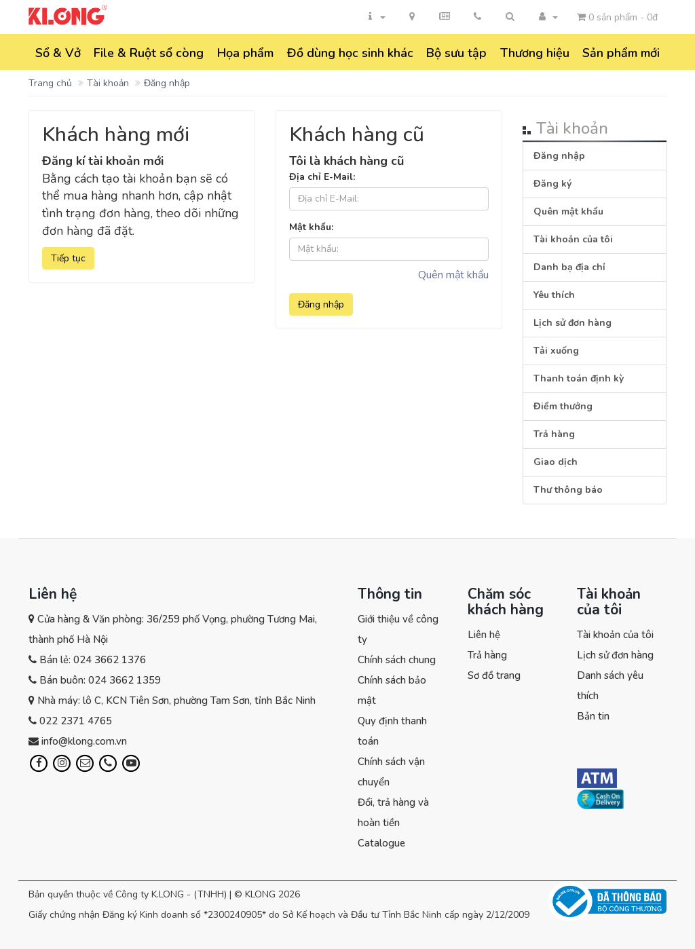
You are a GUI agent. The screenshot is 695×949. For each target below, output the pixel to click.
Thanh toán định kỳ (578, 378)
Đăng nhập (167, 83)
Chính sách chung (397, 660)
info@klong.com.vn (84, 741)
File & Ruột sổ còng (149, 53)
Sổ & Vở (58, 53)
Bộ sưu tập (456, 53)
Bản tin (593, 716)
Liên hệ (484, 634)
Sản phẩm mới (621, 53)
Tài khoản (108, 83)
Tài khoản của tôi (573, 239)
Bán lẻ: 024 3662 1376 (92, 660)
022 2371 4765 (75, 721)
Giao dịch (555, 461)
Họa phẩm (245, 53)
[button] (509, 17)
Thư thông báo (568, 489)
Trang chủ (50, 83)
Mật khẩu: (311, 227)
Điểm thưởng (563, 406)
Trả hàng (554, 434)
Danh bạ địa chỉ (569, 267)
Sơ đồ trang (494, 675)
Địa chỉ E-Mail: (322, 176)
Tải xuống (556, 350)
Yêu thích (554, 295)
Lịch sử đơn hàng (572, 322)
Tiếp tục (68, 258)
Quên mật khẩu (453, 274)
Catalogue (381, 843)
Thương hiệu (534, 53)
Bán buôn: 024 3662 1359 (100, 680)
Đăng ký (552, 183)
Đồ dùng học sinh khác (350, 53)
